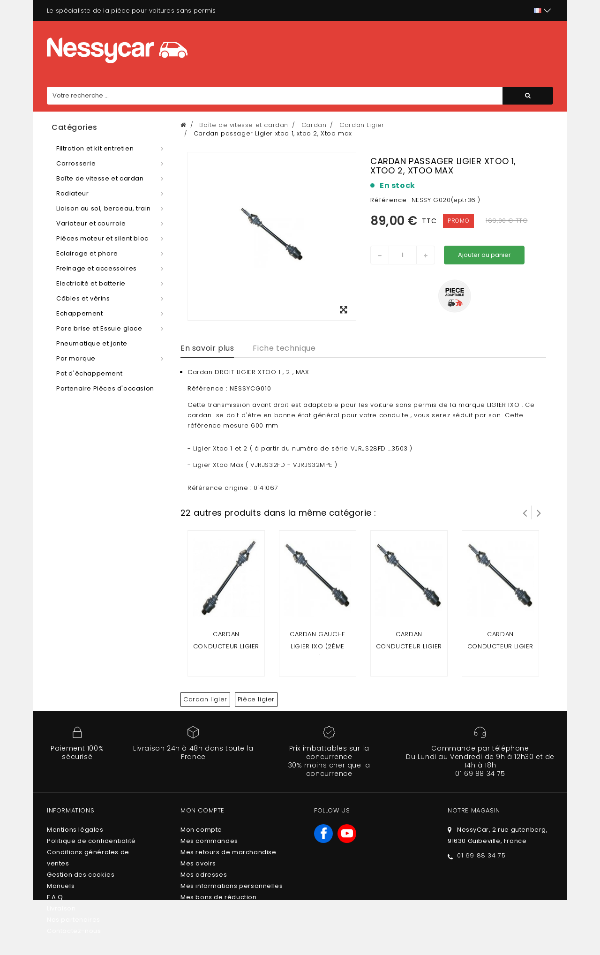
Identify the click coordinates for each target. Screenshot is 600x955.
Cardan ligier (205, 699)
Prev (525, 512)
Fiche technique (284, 348)
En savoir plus (207, 348)
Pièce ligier (256, 699)
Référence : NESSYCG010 (230, 388)
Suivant (539, 512)
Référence (388, 200)
